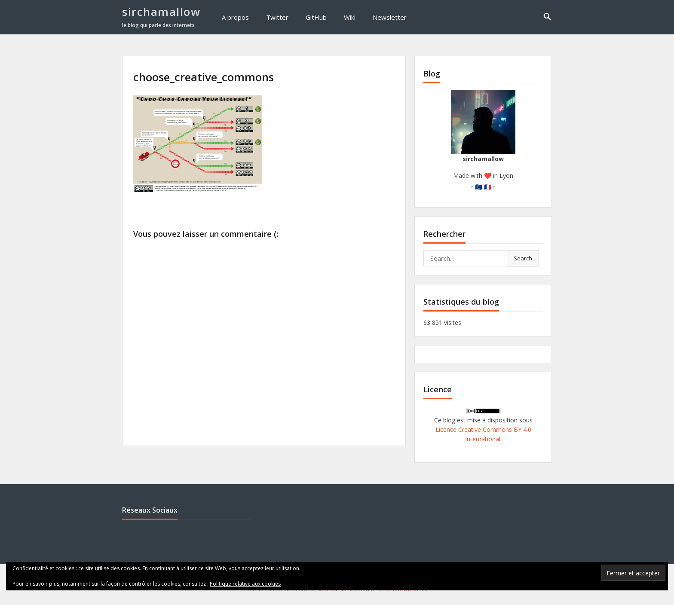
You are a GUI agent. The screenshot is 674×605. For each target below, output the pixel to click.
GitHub (316, 17)
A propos (235, 17)
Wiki (349, 17)
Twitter (277, 17)
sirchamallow (161, 11)
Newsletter (390, 17)
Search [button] (523, 258)
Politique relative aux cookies (245, 583)
